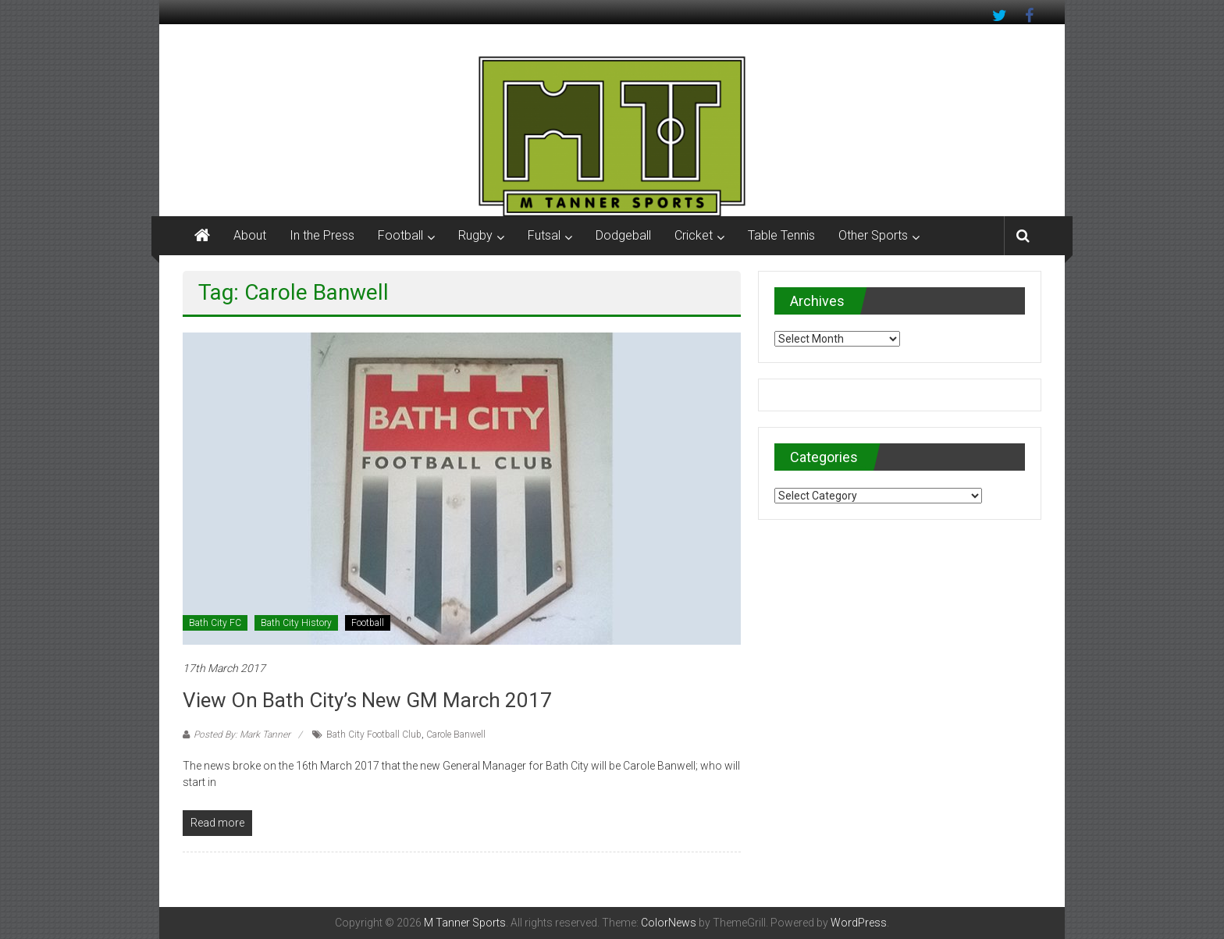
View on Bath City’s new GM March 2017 (367, 700)
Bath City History (296, 622)
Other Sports (873, 235)
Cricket (693, 235)
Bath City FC (215, 622)
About (249, 235)
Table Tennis (781, 235)
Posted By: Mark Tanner (242, 734)
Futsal (544, 235)
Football (400, 235)
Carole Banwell (456, 734)
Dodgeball (623, 235)
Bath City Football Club (374, 734)
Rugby (475, 235)
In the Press (322, 235)
